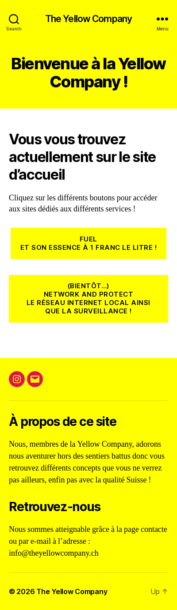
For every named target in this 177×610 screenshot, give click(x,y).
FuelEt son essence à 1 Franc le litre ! (88, 243)
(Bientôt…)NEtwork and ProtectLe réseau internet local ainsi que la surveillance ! (88, 298)
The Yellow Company (88, 18)
